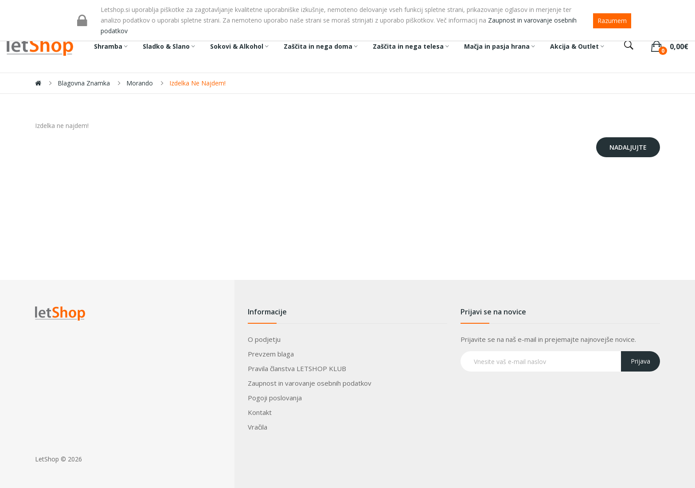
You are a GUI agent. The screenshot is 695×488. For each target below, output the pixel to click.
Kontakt (260, 412)
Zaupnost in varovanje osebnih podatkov (309, 383)
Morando (139, 83)
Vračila (257, 426)
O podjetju (264, 339)
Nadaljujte (628, 147)
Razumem (612, 20)
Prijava (640, 361)
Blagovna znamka (84, 83)
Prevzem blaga (271, 353)
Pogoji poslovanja (275, 397)
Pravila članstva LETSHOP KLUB (297, 368)
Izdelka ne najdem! (197, 83)
